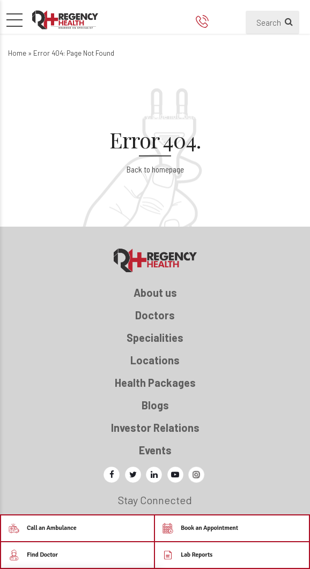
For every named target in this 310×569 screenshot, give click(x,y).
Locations (155, 360)
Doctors (155, 315)
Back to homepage (155, 169)
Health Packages (155, 382)
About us (155, 292)
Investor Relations (155, 427)
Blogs (155, 405)
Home (17, 53)
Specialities (155, 337)
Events (155, 450)
